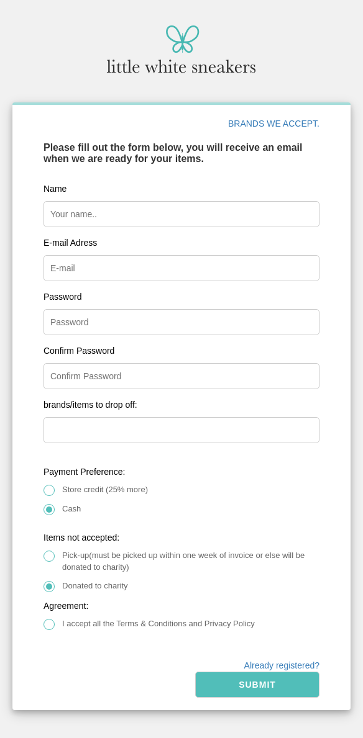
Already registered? (281, 665)
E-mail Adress (70, 243)
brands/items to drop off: (90, 405)
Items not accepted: (81, 537)
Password (62, 297)
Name (55, 189)
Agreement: (66, 606)
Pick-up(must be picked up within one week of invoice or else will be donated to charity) (183, 561)
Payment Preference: (85, 472)
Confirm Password (79, 351)
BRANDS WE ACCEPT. (273, 123)
